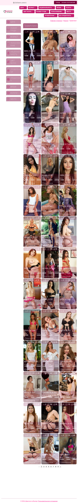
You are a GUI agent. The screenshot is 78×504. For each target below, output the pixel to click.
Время (60, 7)
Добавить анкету (19, 3)
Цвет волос (28, 11)
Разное (65, 21)
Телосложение (57, 11)
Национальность (46, 7)
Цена (23, 7)
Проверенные (51, 15)
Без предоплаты (66, 15)
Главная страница (56, 21)
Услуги (69, 7)
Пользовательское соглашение (48, 501)
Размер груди (42, 11)
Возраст (33, 7)
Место (69, 11)
